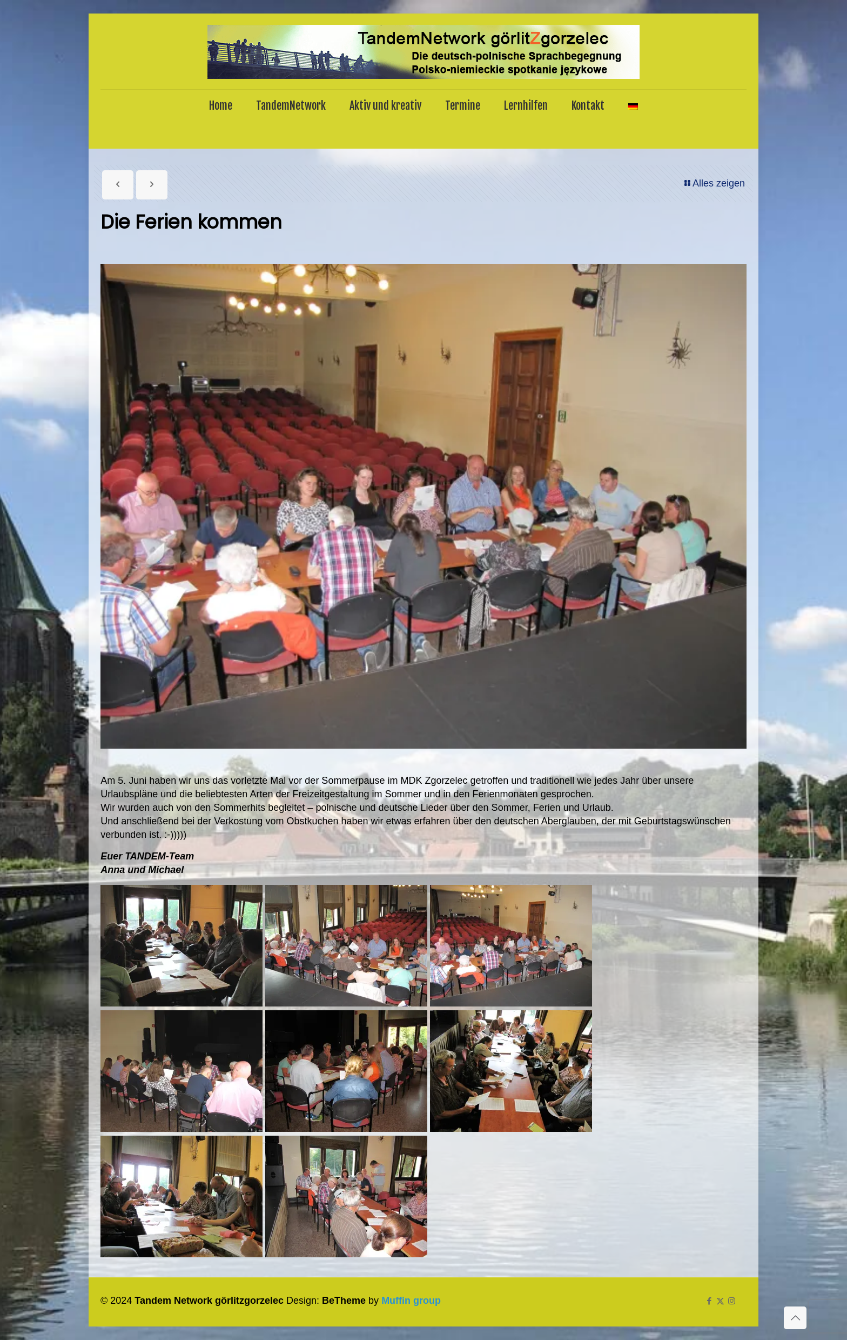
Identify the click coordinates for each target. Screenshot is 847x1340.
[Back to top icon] (795, 1317)
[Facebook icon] (709, 1300)
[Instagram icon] (732, 1300)
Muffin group (411, 1300)
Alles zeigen (714, 183)
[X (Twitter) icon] (720, 1300)
